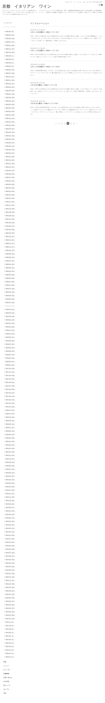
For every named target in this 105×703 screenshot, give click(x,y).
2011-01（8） (10, 649)
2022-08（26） (10, 173)
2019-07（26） (10, 302)
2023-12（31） (10, 118)
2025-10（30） (10, 52)
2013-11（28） (10, 538)
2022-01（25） (10, 198)
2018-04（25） (10, 354)
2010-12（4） (10, 653)
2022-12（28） (10, 160)
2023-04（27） (10, 146)
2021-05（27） (10, 226)
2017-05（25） (10, 392)
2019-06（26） (10, 306)
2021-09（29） (10, 212)
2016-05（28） (10, 434)
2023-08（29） (10, 132)
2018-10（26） (10, 333)
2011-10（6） (10, 625)
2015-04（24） (10, 479)
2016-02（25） (10, 444)
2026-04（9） (10, 31)
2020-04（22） (10, 271)
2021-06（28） (10, 222)
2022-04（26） (10, 187)
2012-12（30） (10, 576)
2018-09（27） (10, 337)
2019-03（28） (10, 316)
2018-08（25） (10, 340)
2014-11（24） (10, 497)
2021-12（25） (10, 201)
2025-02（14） (10, 69)
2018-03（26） (10, 358)
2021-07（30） (10, 219)
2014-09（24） (10, 504)
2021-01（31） (10, 239)
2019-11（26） (10, 288)
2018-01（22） (10, 365)
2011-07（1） (10, 636)
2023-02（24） (10, 153)
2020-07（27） (10, 260)
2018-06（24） (10, 347)
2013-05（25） (10, 559)
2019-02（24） (10, 319)
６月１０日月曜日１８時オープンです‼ (45, 67)
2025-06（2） (10, 59)
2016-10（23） (10, 417)
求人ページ (7, 685)
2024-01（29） (10, 114)
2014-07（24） (10, 510)
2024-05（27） (10, 101)
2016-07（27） (10, 427)
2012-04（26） (10, 604)
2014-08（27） (10, 507)
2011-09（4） (10, 629)
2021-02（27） (10, 236)
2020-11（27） (10, 246)
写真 (4, 662)
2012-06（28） (10, 597)
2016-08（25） (10, 424)
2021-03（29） (10, 233)
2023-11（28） (10, 121)
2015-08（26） (10, 465)
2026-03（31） (10, 35)
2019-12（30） (10, 285)
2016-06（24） (10, 431)
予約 (4, 693)
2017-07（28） (10, 385)
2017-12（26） (10, 368)
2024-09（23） (10, 87)
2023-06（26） (10, 139)
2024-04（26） (10, 104)
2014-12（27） (10, 493)
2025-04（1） (10, 62)
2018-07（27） (10, 344)
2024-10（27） (10, 83)
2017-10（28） (10, 375)
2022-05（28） (10, 184)
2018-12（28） (10, 326)
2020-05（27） (10, 267)
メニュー (6, 666)
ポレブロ (6, 689)
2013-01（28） (10, 573)
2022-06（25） (10, 180)
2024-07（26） (10, 94)
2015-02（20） (10, 486)
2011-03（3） (10, 642)
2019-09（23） (10, 295)
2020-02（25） (10, 278)
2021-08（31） (10, 215)
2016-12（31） (10, 410)
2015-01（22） (10, 490)
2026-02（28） (10, 38)
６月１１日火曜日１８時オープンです (44, 50)
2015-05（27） (10, 476)
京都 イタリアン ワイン (26, 6)
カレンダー (7, 670)
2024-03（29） (10, 107)
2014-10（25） (10, 500)
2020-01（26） (10, 281)
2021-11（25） (10, 205)
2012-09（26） (10, 587)
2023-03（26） (10, 149)
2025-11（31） (10, 48)
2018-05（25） (10, 351)
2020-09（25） (10, 253)
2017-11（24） (10, 372)
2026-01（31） (10, 41)
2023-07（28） (10, 135)
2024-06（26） (10, 97)
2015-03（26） (10, 483)
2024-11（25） (10, 80)
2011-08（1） (10, 632)
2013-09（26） (10, 545)
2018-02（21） (10, 361)
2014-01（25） (10, 531)
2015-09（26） (10, 462)
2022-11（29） (10, 163)
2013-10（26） (10, 542)
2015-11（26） (10, 455)
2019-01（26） (10, 323)
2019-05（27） (10, 309)
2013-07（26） (10, 552)
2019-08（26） (10, 299)
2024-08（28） (10, 90)
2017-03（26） (10, 399)
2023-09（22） (10, 128)
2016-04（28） (10, 438)
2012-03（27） (10, 608)
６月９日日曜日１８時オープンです (43, 85)
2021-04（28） (10, 229)
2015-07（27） (10, 469)
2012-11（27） (10, 580)
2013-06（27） (10, 556)
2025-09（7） (10, 55)
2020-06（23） (10, 264)
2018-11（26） (10, 330)
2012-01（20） (10, 615)
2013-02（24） (10, 570)
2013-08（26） (10, 549)
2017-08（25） (10, 382)
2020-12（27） (10, 243)
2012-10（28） (10, 583)
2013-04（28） (10, 563)
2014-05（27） (10, 517)
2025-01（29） (10, 73)
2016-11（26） (10, 413)
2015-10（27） (10, 458)
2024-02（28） (10, 111)
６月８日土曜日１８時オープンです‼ (44, 103)
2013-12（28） (10, 535)
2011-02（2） (10, 646)
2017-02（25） (10, 403)
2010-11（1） (10, 656)
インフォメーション (9, 27)
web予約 (6, 681)
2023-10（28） (10, 125)
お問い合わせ (7, 677)
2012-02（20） (10, 611)
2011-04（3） (10, 639)
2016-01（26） (10, 448)
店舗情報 (6, 673)
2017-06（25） (10, 389)
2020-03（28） (10, 274)
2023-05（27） (10, 142)
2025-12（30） (10, 45)
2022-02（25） (10, 194)
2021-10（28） (10, 208)
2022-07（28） (10, 177)
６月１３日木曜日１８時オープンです (44, 32)
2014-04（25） (10, 521)
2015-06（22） (10, 472)
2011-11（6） (10, 622)
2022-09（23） (10, 170)
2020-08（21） (10, 257)
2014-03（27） (10, 524)
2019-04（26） (10, 312)
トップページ (7, 23)
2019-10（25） (10, 292)
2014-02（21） (10, 528)
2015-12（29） (10, 451)
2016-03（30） (10, 441)
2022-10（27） (10, 167)
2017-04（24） (10, 396)
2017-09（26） (10, 378)
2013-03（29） (10, 566)
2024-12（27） (10, 76)
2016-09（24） (10, 420)
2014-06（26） (10, 514)
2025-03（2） (10, 66)
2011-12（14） (10, 618)
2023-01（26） (10, 156)
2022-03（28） (10, 191)
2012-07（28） (10, 594)
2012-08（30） (10, 590)
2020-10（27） (10, 250)
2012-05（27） (10, 601)
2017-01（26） (10, 406)
